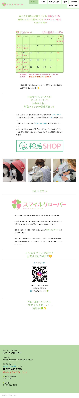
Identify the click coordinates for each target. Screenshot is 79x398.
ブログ (43, 2)
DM (31, 291)
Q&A (65, 2)
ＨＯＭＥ (34, 2)
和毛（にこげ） (54, 2)
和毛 (50, 117)
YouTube (74, 2)
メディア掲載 (73, 5)
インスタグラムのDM (9, 366)
